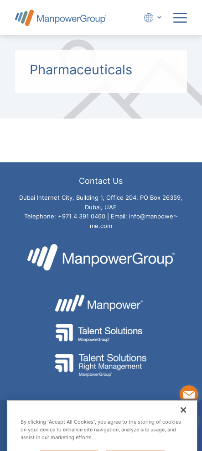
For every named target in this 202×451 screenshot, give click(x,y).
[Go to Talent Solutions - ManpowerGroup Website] (100, 333)
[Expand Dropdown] (151, 17)
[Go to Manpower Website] (100, 303)
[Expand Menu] (180, 18)
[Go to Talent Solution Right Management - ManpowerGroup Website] (100, 365)
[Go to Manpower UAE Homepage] (60, 17)
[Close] (183, 421)
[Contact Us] (189, 394)
